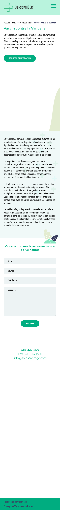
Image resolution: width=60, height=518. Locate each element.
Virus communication (24, 506)
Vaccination (26, 22)
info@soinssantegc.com (30, 358)
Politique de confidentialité (15, 501)
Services (15, 22)
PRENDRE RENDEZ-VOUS (20, 58)
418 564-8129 (30, 350)
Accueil (7, 22)
